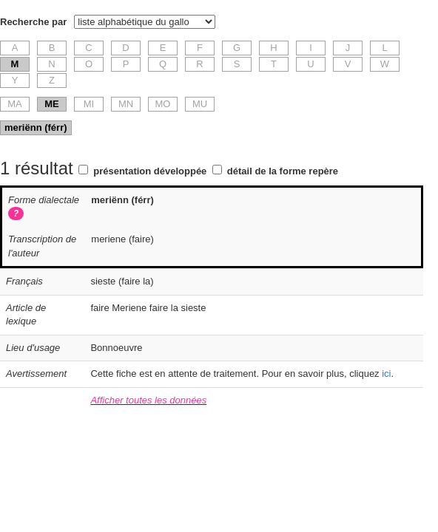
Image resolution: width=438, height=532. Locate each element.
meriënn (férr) (35, 127)
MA (14, 103)
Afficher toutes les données (148, 400)
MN (125, 103)
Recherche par (33, 21)
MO (163, 103)
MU (199, 103)
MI (89, 103)
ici (386, 373)
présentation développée (149, 171)
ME (51, 103)
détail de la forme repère (282, 171)
